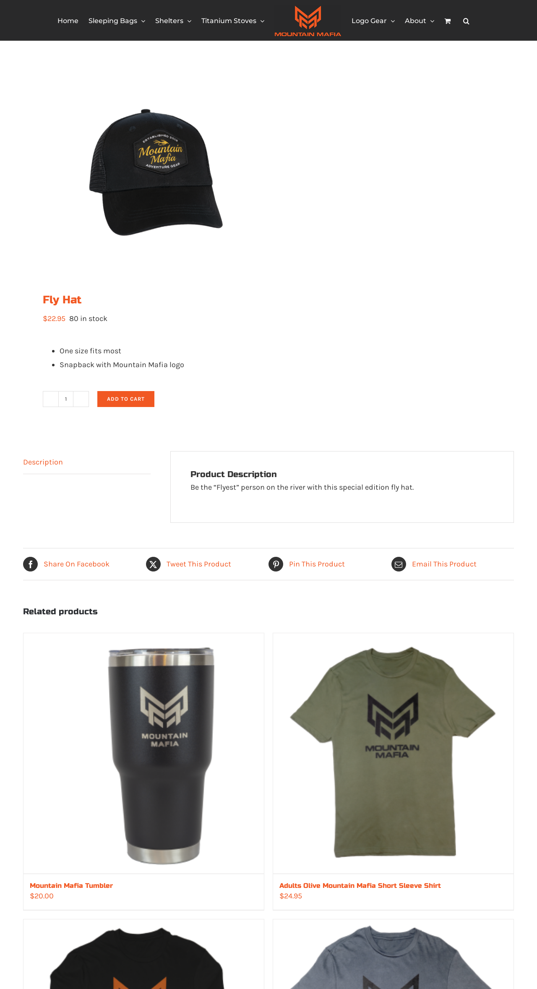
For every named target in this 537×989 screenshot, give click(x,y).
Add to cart (126, 399)
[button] (466, 20)
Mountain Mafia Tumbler (71, 886)
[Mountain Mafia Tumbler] (143, 753)
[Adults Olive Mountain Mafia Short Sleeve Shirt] (393, 753)
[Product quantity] (65, 399)
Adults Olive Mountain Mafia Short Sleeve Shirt (360, 886)
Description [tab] (43, 462)
